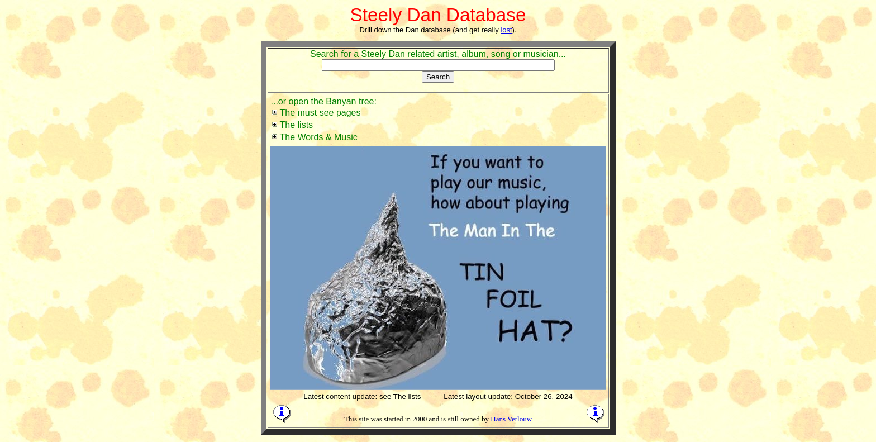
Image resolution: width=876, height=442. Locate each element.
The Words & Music (319, 137)
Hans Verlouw (511, 419)
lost (506, 30)
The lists (296, 125)
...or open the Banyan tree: (324, 101)
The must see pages (320, 112)
